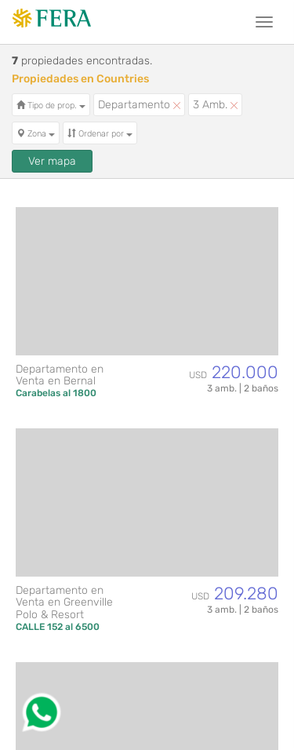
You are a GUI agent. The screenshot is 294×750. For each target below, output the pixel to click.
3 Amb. (215, 104)
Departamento (139, 104)
